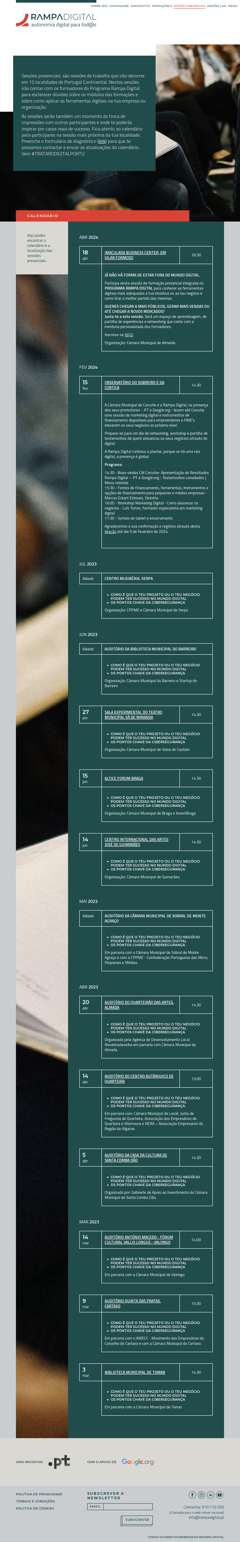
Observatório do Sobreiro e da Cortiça (134, 385)
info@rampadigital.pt (206, 1517)
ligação (110, 531)
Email (95, 1506)
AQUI (129, 335)
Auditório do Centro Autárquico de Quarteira (139, 1079)
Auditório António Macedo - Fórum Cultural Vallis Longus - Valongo (139, 1240)
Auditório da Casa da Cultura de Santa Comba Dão (136, 1158)
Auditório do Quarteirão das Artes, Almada (139, 1005)
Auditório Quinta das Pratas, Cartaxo (133, 1303)
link (102, 141)
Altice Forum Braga (124, 778)
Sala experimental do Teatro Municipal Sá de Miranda (133, 715)
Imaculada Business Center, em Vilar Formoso (135, 255)
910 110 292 (213, 1507)
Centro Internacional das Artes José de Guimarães (136, 842)
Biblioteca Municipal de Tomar (135, 1372)
